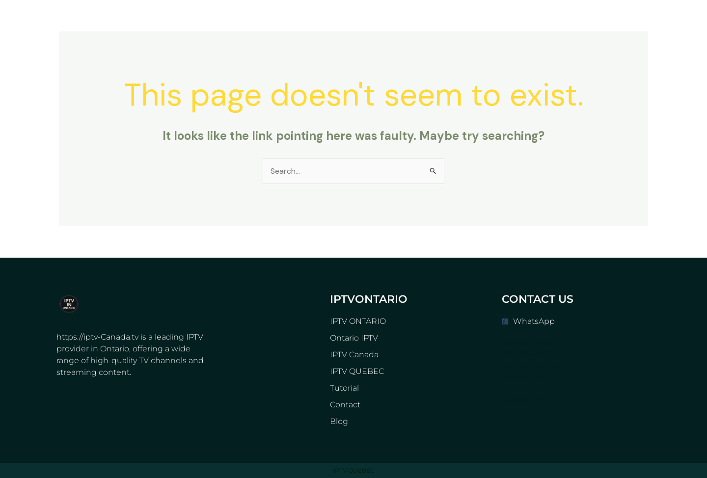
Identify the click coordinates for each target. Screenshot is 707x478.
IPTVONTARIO (369, 299)
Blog (339, 421)
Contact (345, 404)
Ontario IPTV (354, 338)
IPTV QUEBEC (357, 371)
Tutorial (344, 388)
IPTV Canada (354, 354)
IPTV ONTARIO (358, 321)
